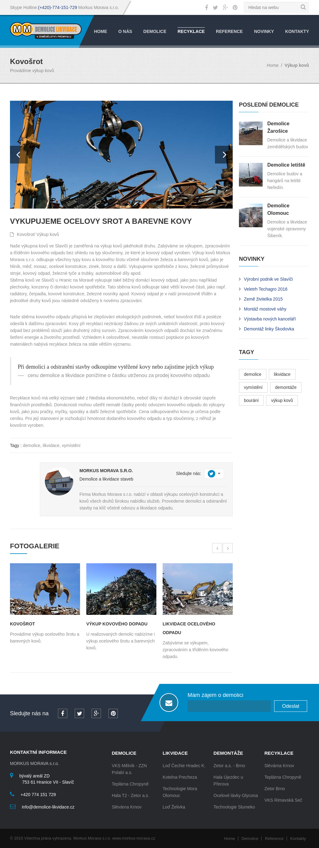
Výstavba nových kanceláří (270, 318)
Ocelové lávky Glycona (235, 795)
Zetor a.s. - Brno (229, 765)
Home (100, 31)
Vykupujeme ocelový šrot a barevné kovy (101, 221)
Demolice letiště (286, 165)
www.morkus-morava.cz (133, 838)
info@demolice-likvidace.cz (48, 806)
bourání (251, 400)
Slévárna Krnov (127, 806)
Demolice (154, 31)
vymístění (71, 445)
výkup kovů (282, 400)
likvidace (51, 445)
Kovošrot (22, 623)
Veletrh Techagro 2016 (266, 289)
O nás (125, 31)
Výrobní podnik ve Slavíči (268, 279)
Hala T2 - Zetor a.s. (130, 795)
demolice (31, 445)
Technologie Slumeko (234, 806)
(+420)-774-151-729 (57, 7)
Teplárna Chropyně (130, 783)
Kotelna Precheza (180, 777)
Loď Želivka (174, 806)
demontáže (286, 387)
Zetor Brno (274, 788)
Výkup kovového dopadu (116, 623)
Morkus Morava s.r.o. (106, 470)
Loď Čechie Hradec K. (184, 765)
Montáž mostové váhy (265, 308)
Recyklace (191, 31)
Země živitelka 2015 (263, 299)
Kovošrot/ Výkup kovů (34, 234)
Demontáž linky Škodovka (269, 328)
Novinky (264, 31)
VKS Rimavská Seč (283, 800)
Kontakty (297, 31)
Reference (229, 31)
